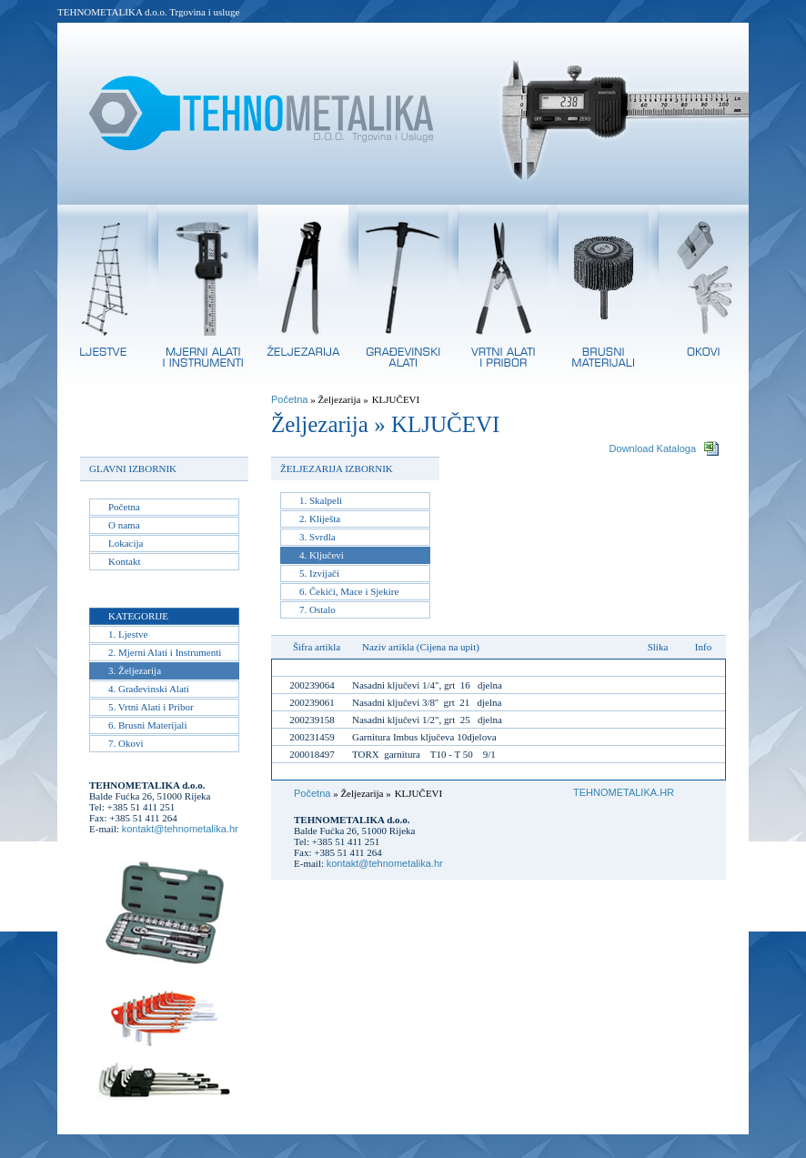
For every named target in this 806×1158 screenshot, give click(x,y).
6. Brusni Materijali (147, 725)
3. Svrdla (317, 536)
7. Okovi (126, 743)
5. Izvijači (319, 573)
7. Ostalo (317, 609)
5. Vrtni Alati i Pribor (151, 706)
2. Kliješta (319, 518)
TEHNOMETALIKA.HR (623, 792)
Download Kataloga (653, 448)
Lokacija (125, 543)
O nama (124, 524)
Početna (124, 506)
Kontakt (124, 561)
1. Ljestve (127, 634)
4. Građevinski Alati (148, 688)
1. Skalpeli (320, 500)
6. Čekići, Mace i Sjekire (348, 591)
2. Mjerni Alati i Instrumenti (164, 652)
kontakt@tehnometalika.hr (180, 828)
